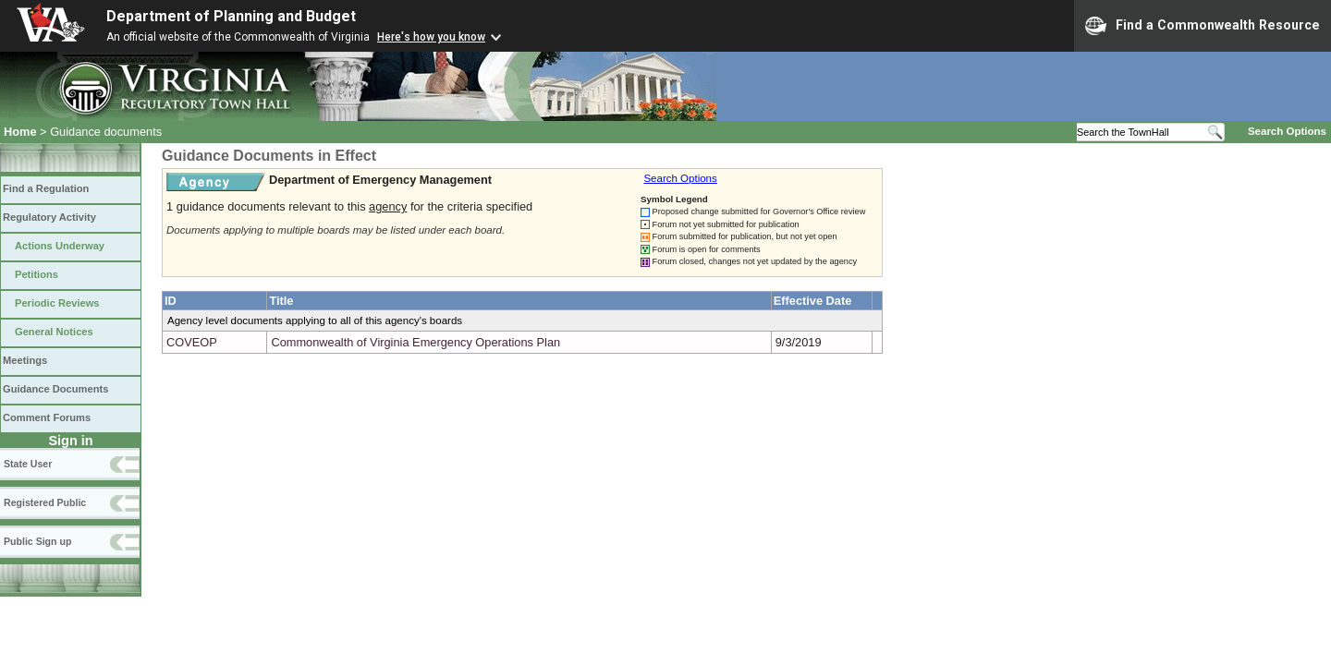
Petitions (36, 274)
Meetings (25, 360)
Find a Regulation (46, 188)
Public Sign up (37, 541)
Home (20, 132)
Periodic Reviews (57, 302)
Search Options (1287, 131)
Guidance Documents (55, 388)
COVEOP (191, 342)
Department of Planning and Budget (231, 16)
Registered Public (45, 502)
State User (28, 463)
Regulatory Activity (49, 217)
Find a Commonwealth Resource (1202, 26)
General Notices (54, 331)
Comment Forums (47, 417)
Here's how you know (431, 36)
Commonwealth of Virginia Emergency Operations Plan (415, 342)
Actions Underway (59, 245)
